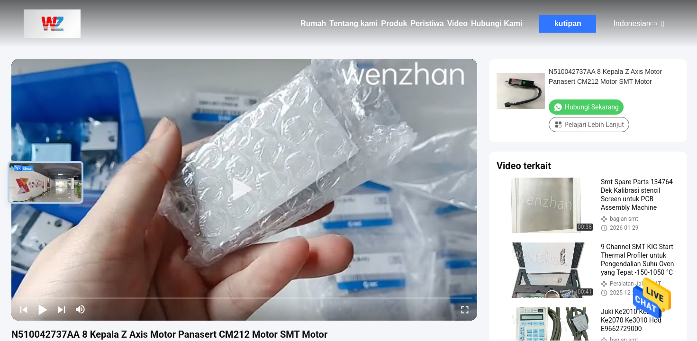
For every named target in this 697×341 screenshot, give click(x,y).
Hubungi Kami (496, 23)
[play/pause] (42, 309)
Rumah (313, 23)
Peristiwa (427, 23)
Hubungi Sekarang (586, 107)
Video (457, 23)
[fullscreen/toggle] (464, 309)
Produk (394, 23)
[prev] (23, 309)
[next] (61, 309)
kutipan (567, 23)
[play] (244, 189)
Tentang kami (353, 23)
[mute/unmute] (80, 309)
